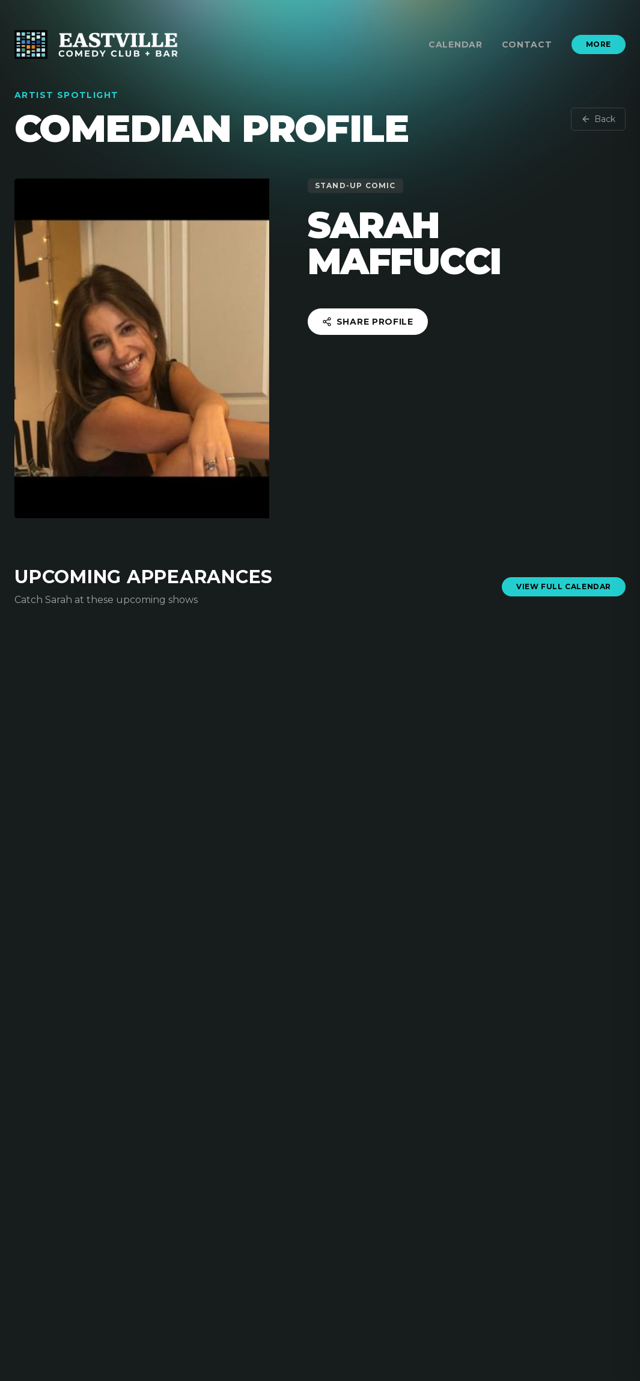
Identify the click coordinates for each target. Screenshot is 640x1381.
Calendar (455, 44)
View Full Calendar (563, 586)
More (598, 44)
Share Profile (367, 321)
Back (598, 119)
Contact (527, 44)
